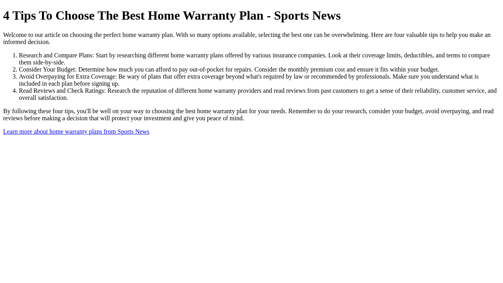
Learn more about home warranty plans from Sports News (76, 131)
